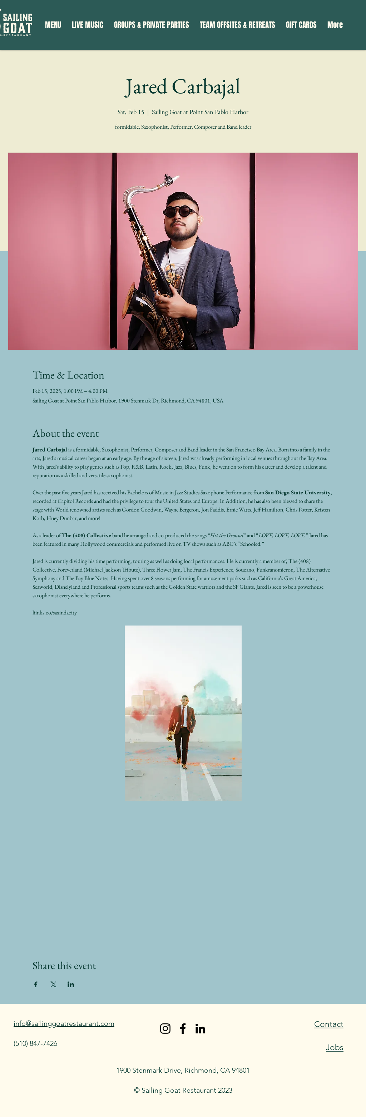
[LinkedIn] (200, 1029)
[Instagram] (165, 1029)
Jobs (334, 1047)
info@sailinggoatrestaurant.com (64, 1023)
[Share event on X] (53, 984)
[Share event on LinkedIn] (71, 984)
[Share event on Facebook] (36, 984)
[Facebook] (183, 1029)
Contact (328, 1024)
